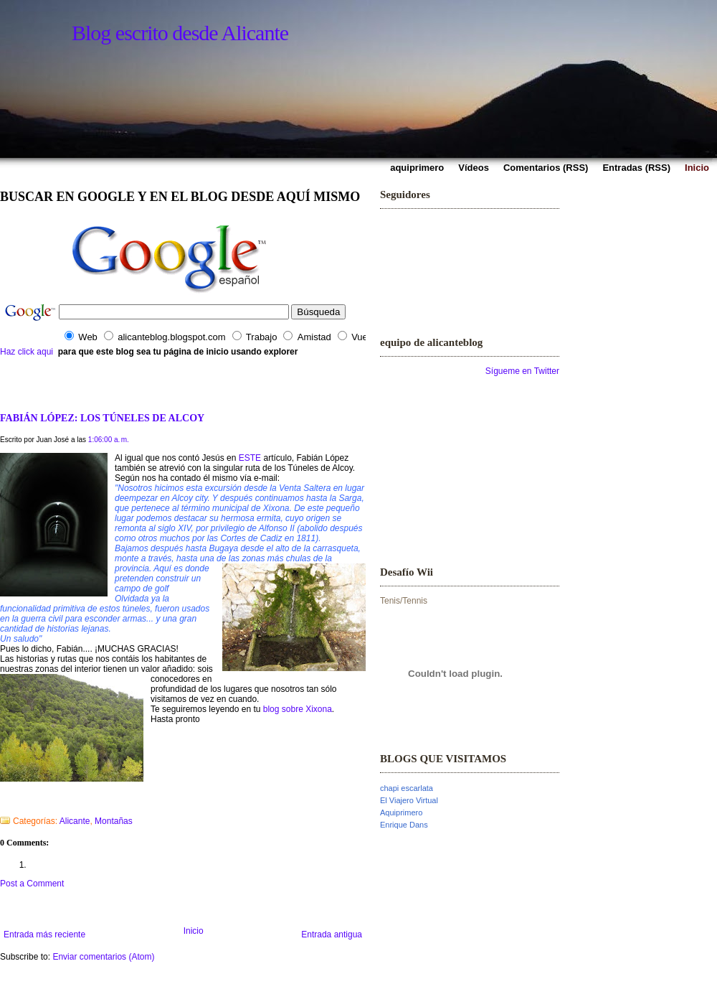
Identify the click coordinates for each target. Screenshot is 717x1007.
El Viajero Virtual (409, 800)
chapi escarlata (406, 788)
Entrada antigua (331, 934)
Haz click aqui (26, 352)
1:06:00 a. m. (108, 440)
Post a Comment (32, 884)
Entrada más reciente (44, 934)
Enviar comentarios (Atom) (103, 957)
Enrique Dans (404, 824)
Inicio (194, 931)
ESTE (250, 458)
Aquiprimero (401, 812)
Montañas (114, 821)
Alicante (75, 821)
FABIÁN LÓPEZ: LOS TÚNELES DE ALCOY (102, 417)
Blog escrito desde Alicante (180, 33)
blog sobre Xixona (297, 709)
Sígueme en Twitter (522, 371)
